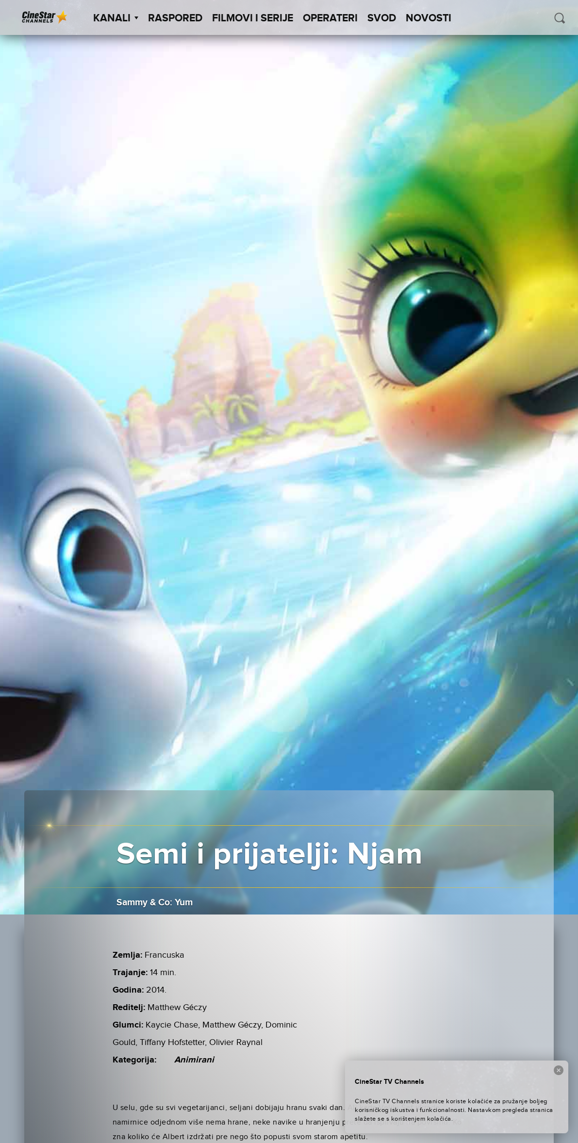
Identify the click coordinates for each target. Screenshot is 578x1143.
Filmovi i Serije (252, 18)
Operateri (330, 18)
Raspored (175, 18)
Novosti (428, 18)
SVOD (381, 18)
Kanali (115, 18)
